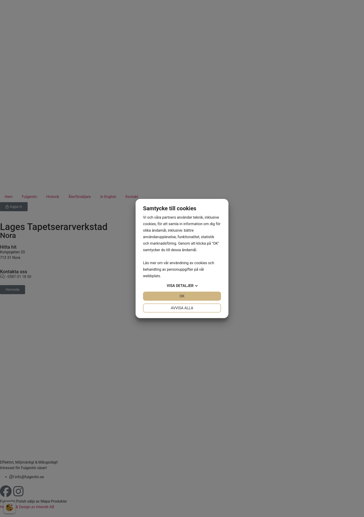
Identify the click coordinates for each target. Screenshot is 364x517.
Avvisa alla (182, 308)
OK (181, 296)
